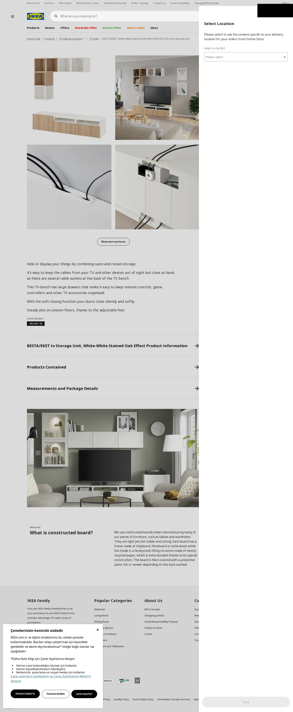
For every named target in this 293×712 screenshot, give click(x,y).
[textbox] (247, 51)
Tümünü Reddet (56, 693)
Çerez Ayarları (84, 693)
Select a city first (216, 42)
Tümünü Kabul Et (25, 693)
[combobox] (247, 50)
